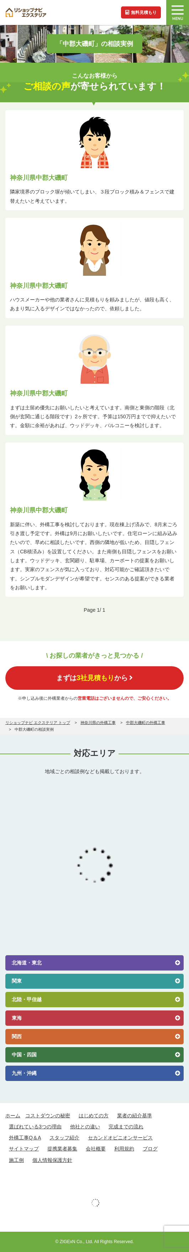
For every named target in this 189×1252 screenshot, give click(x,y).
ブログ (150, 1149)
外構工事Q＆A (25, 1137)
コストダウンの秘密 (47, 1115)
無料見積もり (140, 12)
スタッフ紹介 (64, 1137)
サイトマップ (24, 1149)
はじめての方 (94, 1115)
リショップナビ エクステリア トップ (37, 722)
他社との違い (85, 1126)
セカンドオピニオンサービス (120, 1137)
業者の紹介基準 (134, 1115)
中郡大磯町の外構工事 (145, 722)
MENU (178, 13)
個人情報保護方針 (52, 1160)
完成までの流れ (126, 1126)
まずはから (94, 678)
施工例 (16, 1160)
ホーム (12, 1115)
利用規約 (124, 1149)
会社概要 (96, 1149)
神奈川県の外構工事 (98, 722)
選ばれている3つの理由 (35, 1126)
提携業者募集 (62, 1149)
